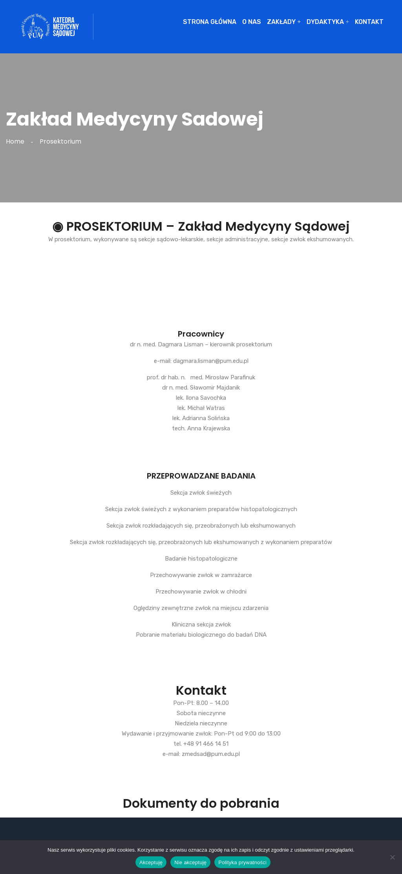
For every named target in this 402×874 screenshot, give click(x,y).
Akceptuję (151, 862)
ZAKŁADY (281, 21)
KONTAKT (369, 21)
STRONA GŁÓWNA (209, 21)
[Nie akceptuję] (392, 857)
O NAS (251, 21)
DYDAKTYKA (325, 21)
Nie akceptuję (190, 862)
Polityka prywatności (242, 862)
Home (16, 141)
